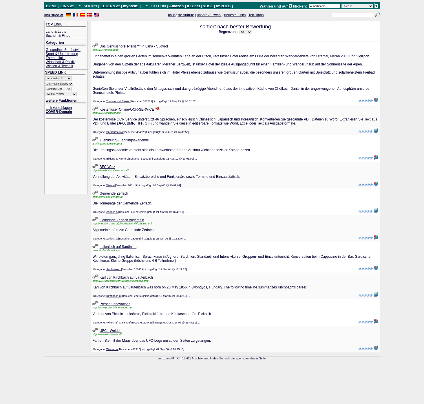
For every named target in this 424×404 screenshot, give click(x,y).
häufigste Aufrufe (181, 15)
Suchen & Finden (59, 36)
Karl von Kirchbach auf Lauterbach (126, 277)
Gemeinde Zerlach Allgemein (122, 220)
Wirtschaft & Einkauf (118, 322)
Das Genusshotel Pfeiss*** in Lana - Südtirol (134, 46)
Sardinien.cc (113, 269)
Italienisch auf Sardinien (118, 247)
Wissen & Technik (59, 66)
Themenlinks (55, 58)
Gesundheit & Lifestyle (63, 50)
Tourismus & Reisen (118, 101)
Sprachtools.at (115, 132)
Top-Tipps (256, 15)
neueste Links (235, 15)
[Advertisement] (69, 157)
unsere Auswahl (209, 15)
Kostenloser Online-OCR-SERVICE (127, 109)
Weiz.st (110, 185)
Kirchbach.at (113, 296)
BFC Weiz (107, 167)
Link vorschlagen (59, 108)
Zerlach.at (112, 212)
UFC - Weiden (111, 331)
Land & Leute (56, 32)
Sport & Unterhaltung (62, 54)
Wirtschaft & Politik (60, 62)
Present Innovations (115, 304)
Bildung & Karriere (117, 158)
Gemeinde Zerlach (114, 193)
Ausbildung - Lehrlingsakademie (124, 140)
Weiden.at (112, 349)
